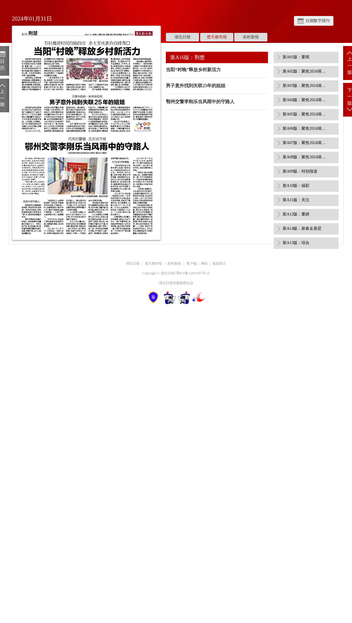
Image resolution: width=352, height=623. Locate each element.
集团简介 (219, 263)
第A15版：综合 (296, 243)
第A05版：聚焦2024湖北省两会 (305, 114)
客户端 (191, 263)
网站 (204, 263)
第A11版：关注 (296, 200)
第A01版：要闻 (296, 57)
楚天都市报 (217, 37)
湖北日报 (182, 37)
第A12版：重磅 (296, 214)
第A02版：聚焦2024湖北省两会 (305, 71)
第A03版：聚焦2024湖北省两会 (305, 85)
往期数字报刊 (318, 21)
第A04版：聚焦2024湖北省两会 (305, 100)
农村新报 (251, 37)
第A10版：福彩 (296, 185)
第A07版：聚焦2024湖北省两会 (305, 143)
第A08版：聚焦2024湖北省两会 (305, 157)
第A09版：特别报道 (300, 171)
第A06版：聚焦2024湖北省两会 (305, 128)
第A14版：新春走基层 (302, 228)
